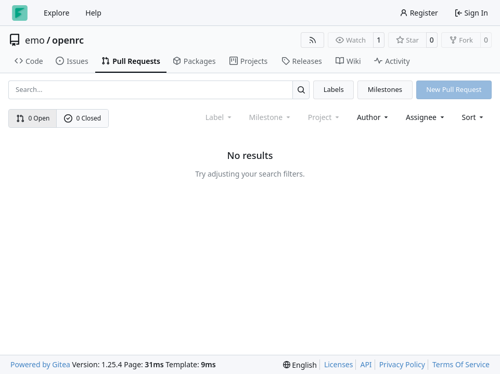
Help (93, 13)
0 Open (33, 118)
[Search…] (301, 90)
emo (35, 40)
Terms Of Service (461, 364)
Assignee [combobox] (426, 117)
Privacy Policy (402, 364)
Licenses (338, 364)
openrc (68, 40)
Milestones (385, 89)
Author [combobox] (373, 117)
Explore (56, 13)
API (365, 364)
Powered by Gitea (40, 364)
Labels (334, 89)
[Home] (19, 13)
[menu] (473, 117)
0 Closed (82, 118)
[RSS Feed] (313, 40)
